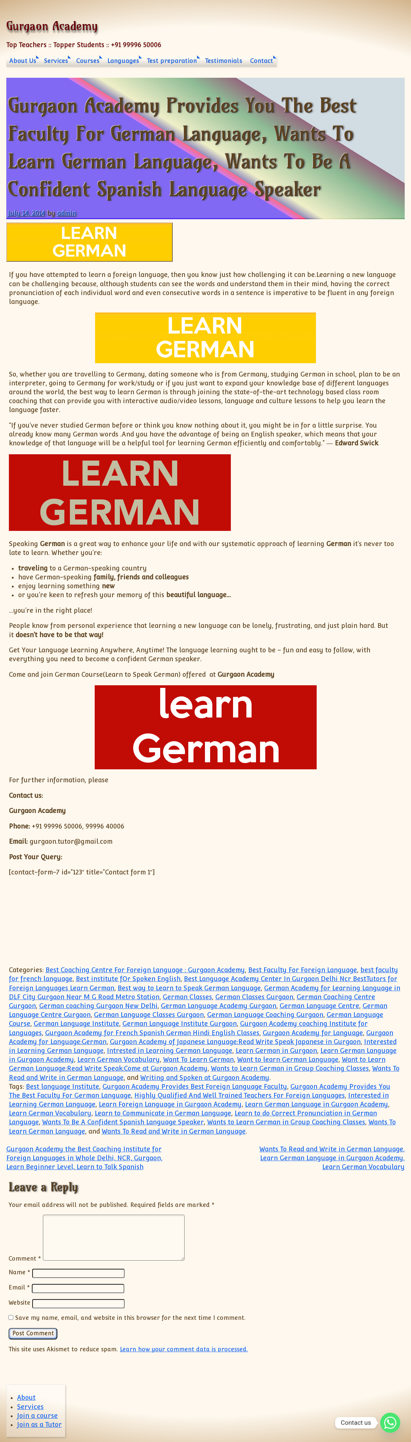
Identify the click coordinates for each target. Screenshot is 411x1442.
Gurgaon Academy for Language (313, 1033)
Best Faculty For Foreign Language (302, 970)
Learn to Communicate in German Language (163, 1113)
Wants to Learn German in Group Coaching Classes (290, 1068)
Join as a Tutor (39, 1423)
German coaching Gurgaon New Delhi (98, 1006)
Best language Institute (62, 1086)
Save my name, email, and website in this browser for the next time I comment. (130, 1316)
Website (19, 1302)
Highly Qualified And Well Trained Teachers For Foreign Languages (239, 1095)
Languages (123, 60)
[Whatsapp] (390, 1423)
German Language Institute (76, 1023)
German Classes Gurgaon (254, 997)
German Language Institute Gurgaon (179, 1023)
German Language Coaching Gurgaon (265, 1014)
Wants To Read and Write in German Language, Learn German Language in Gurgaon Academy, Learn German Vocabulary (332, 1158)
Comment (25, 1258)
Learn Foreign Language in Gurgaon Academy (170, 1104)
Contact (261, 60)
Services (56, 60)
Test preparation (172, 60)
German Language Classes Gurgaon (149, 1014)
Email (19, 1287)
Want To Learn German (198, 1059)
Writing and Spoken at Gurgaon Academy (204, 1077)
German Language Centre (319, 1006)
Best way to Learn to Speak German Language (189, 988)
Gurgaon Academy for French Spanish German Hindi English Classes (152, 1033)
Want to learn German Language (287, 1059)
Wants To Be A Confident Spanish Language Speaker (123, 1122)
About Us (22, 60)
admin (66, 213)
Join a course (37, 1414)
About (26, 1396)
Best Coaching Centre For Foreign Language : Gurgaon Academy (145, 970)
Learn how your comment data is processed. (184, 1348)
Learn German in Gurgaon (276, 1050)
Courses (88, 60)
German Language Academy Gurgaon (218, 1006)
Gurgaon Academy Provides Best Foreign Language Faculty (194, 1086)
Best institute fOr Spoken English (128, 979)
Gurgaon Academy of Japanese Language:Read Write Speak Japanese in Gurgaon (235, 1041)
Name (19, 1272)
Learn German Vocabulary (118, 1059)
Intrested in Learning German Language (169, 1050)
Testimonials (223, 60)
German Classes (187, 997)
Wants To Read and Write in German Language (174, 1131)
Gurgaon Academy (52, 25)
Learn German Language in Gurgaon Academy (316, 1104)
